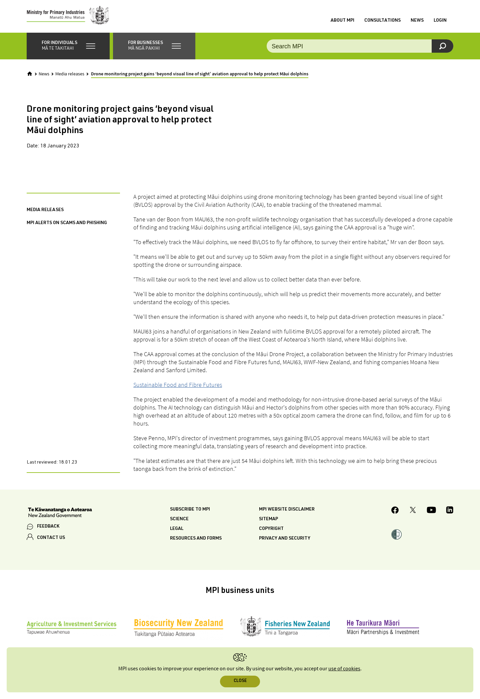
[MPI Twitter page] (413, 512)
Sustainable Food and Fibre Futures (177, 385)
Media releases (69, 75)
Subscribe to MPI (190, 510)
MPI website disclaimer (287, 510)
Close (240, 681)
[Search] (442, 46)
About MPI (342, 21)
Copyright (271, 529)
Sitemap (268, 520)
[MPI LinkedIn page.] (449, 512)
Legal (176, 529)
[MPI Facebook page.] (395, 512)
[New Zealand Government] (60, 514)
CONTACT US (51, 539)
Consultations (382, 21)
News (417, 21)
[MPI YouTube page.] (431, 512)
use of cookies (344, 668)
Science (179, 520)
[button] (68, 46)
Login (440, 21)
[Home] (30, 74)
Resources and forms (196, 539)
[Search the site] (360, 46)
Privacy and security (284, 539)
